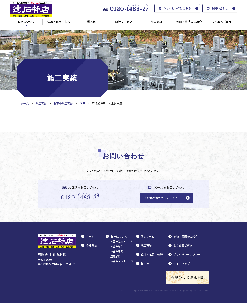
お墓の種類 (116, 246)
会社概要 (91, 245)
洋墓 (82, 103)
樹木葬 (91, 22)
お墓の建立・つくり (121, 241)
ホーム (25, 103)
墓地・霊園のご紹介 (185, 236)
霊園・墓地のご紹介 (189, 22)
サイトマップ (181, 263)
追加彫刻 (115, 256)
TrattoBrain (201, 290)
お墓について (26, 22)
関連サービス (124, 22)
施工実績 (156, 22)
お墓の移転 (116, 251)
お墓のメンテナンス (121, 261)
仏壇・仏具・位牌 (58, 22)
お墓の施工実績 (63, 103)
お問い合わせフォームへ (162, 198)
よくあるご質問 (221, 22)
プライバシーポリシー (187, 254)
